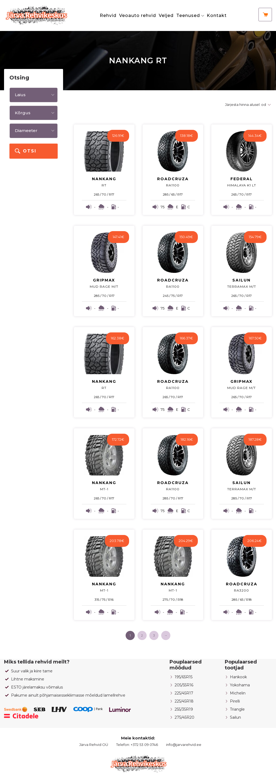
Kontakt (217, 15)
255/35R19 (184, 709)
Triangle (237, 709)
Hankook (238, 677)
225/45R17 (184, 693)
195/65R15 (183, 677)
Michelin (238, 693)
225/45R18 (184, 701)
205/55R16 (184, 685)
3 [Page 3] (154, 635)
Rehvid (108, 15)
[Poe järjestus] (247, 105)
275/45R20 (184, 717)
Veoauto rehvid (137, 15)
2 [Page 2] (142, 635)
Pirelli (235, 701)
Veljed (166, 15)
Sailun (235, 717)
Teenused (188, 15)
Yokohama (240, 685)
